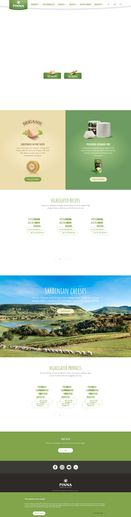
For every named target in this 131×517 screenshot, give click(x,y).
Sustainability (49, 4)
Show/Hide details (98, 513)
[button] (66, 275)
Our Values (65, 327)
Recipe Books (85, 4)
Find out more (33, 179)
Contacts (98, 4)
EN (114, 4)
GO (65, 489)
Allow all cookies (39, 513)
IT (108, 4)
